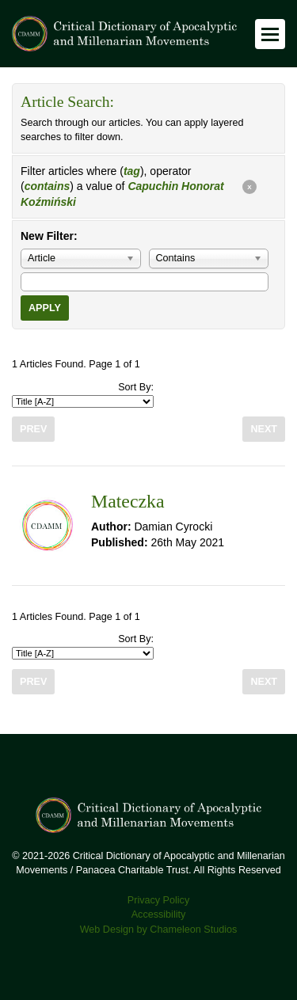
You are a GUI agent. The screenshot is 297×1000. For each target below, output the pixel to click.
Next (263, 429)
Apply (45, 308)
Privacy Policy (158, 900)
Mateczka (127, 501)
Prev (33, 429)
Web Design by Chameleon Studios (159, 929)
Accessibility (158, 914)
